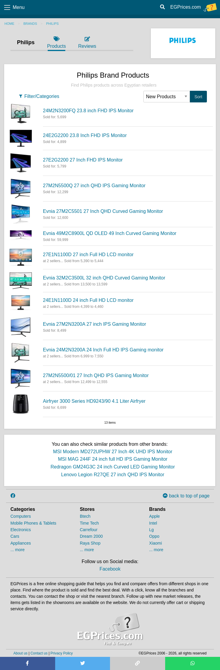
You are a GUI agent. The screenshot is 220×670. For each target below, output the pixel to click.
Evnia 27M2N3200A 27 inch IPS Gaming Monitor (94, 324)
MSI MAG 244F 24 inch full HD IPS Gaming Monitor (112, 459)
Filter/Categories (38, 96)
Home (9, 23)
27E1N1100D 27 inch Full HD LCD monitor (88, 254)
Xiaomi (155, 543)
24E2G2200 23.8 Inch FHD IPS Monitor (85, 135)
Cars (14, 536)
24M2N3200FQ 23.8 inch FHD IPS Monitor (88, 110)
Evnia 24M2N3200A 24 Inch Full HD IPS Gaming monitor (103, 349)
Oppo (154, 536)
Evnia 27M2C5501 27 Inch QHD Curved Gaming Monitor (103, 211)
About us (20, 653)
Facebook (110, 568)
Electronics (20, 529)
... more (17, 549)
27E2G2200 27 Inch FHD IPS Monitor (83, 159)
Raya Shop (90, 543)
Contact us (38, 653)
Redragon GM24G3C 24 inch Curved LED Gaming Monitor (112, 466)
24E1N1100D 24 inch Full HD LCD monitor (88, 300)
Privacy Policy (61, 653)
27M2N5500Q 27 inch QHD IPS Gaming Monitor (94, 185)
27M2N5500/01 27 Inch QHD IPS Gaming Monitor (96, 375)
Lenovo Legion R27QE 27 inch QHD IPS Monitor (112, 474)
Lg (151, 529)
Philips (52, 23)
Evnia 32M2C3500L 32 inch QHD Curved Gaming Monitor (104, 277)
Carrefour (88, 529)
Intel (153, 523)
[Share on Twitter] (82, 663)
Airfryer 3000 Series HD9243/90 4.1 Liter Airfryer (94, 401)
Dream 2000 (91, 536)
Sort (198, 96)
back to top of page (186, 495)
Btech (85, 516)
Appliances (20, 543)
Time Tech (89, 523)
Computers (20, 516)
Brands (30, 23)
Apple (154, 516)
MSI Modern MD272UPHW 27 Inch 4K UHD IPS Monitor (112, 451)
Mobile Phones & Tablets (33, 523)
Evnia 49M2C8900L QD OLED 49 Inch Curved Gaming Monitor (109, 233)
